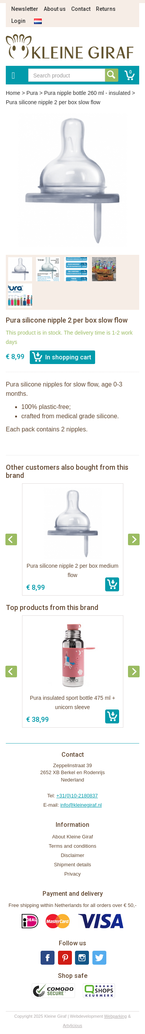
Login (18, 21)
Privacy (72, 874)
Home (13, 93)
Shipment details (72, 864)
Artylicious (72, 1025)
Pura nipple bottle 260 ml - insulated (87, 93)
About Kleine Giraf (72, 837)
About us (55, 9)
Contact (80, 9)
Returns (106, 9)
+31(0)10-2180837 (77, 796)
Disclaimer (72, 855)
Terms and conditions (72, 846)
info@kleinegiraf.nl (81, 805)
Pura (32, 93)
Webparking (115, 1016)
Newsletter (24, 9)
